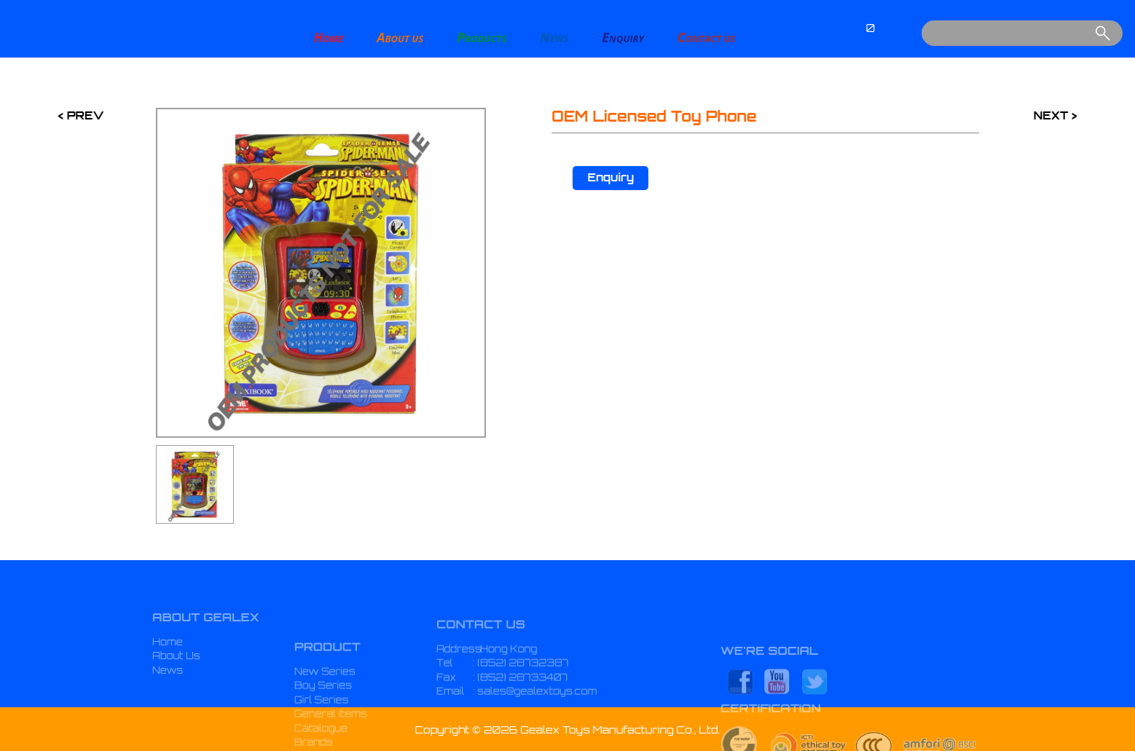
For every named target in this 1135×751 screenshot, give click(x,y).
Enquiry (610, 177)
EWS (554, 37)
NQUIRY (622, 37)
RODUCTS (481, 37)
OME (329, 37)
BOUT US (400, 37)
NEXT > (1055, 115)
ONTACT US (706, 37)
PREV (83, 115)
